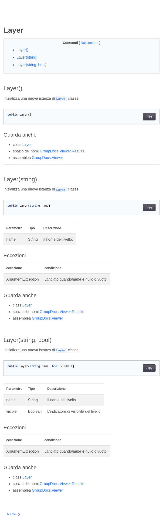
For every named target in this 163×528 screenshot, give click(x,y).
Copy (149, 116)
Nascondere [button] (90, 43)
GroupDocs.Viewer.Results (62, 151)
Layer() (22, 50)
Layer (27, 145)
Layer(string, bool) (32, 65)
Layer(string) (27, 57)
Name (13, 514)
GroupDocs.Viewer (47, 158)
